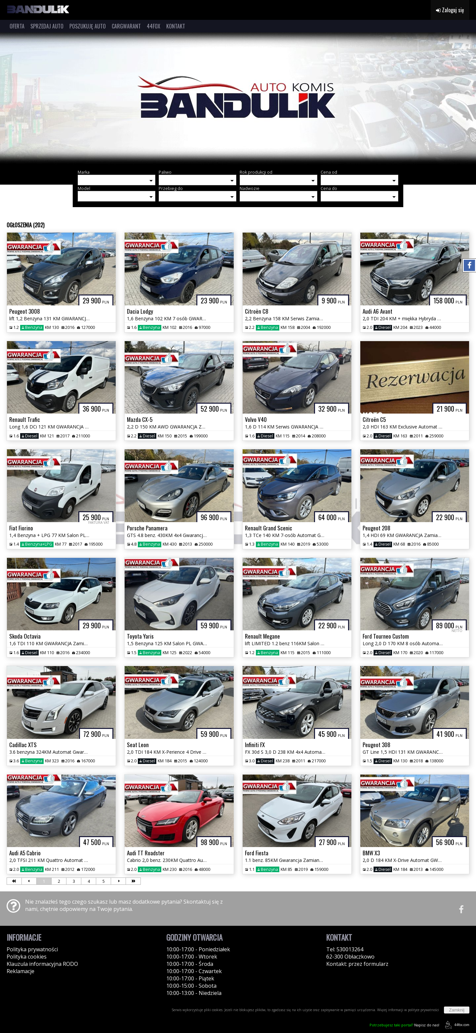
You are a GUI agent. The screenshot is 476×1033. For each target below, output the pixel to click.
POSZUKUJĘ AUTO (87, 26)
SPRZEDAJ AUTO (46, 26)
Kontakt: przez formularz (357, 963)
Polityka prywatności (32, 949)
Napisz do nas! (404, 1024)
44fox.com (456, 1025)
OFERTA (17, 26)
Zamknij (456, 1010)
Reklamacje (20, 971)
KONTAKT (175, 26)
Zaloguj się (450, 10)
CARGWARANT (126, 26)
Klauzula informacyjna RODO (42, 963)
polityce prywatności (423, 1010)
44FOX (153, 26)
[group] (238, 98)
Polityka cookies (27, 956)
